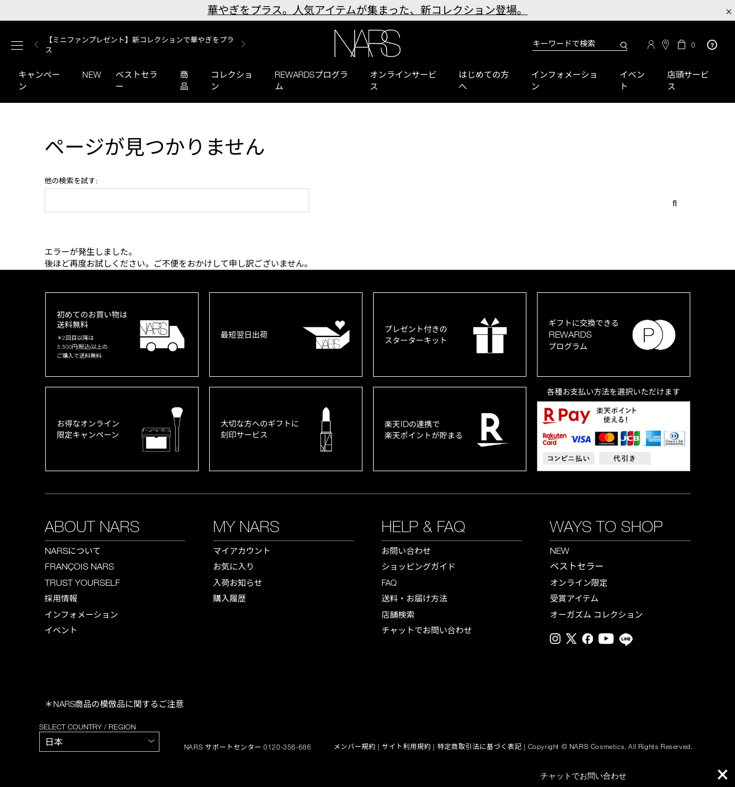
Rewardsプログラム (311, 80)
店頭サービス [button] (688, 80)
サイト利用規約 (406, 747)
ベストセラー (137, 80)
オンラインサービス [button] (403, 80)
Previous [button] (36, 45)
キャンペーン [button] (39, 80)
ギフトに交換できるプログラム (584, 334)
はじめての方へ (484, 80)
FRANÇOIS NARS (79, 567)
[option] (145, 45)
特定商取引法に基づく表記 (479, 747)
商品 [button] (184, 80)
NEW (559, 551)
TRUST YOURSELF (82, 582)
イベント (632, 80)
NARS (73, 551)
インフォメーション (564, 80)
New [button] (91, 74)
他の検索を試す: (71, 180)
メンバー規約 (354, 747)
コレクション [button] (232, 80)
